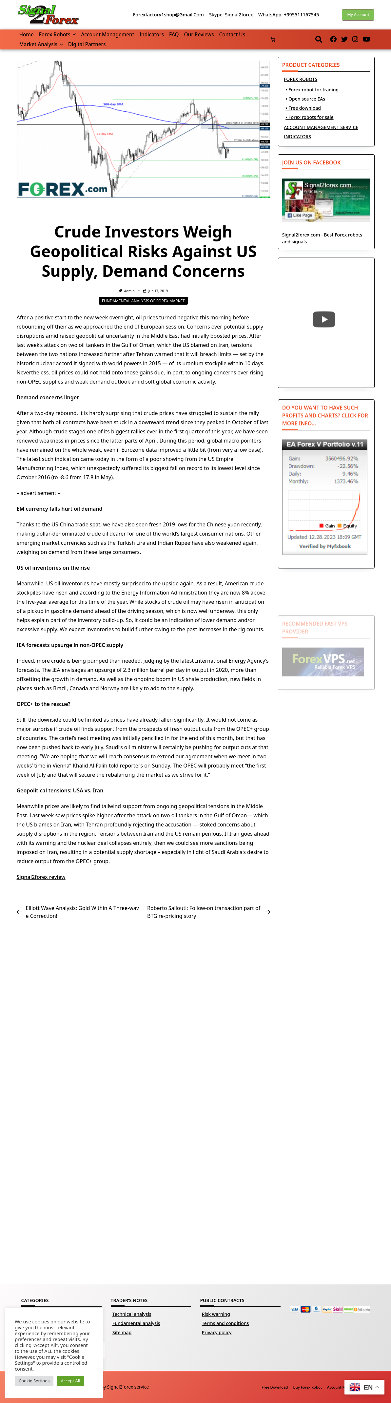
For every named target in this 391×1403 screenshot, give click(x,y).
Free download (275, 1387)
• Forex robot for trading (312, 89)
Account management (107, 34)
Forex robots (57, 34)
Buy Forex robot (307, 1387)
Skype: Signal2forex (231, 14)
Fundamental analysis (136, 1323)
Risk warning (216, 1314)
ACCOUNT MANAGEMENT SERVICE (321, 127)
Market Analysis (41, 44)
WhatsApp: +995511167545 (288, 14)
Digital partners (87, 44)
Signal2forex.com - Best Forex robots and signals (326, 217)
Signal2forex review (41, 877)
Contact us (232, 34)
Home (26, 34)
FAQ (174, 34)
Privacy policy (217, 1332)
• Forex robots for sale (309, 117)
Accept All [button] (70, 1381)
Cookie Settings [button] (34, 1381)
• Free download (303, 108)
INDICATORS (297, 136)
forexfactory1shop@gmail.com (168, 14)
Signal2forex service (128, 1387)
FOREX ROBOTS (300, 79)
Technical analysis (131, 1314)
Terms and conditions (225, 1323)
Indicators (152, 34)
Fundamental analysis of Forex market (143, 300)
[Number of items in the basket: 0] (273, 39)
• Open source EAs (305, 99)
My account (358, 14)
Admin (129, 291)
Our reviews (199, 34)
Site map (121, 1332)
